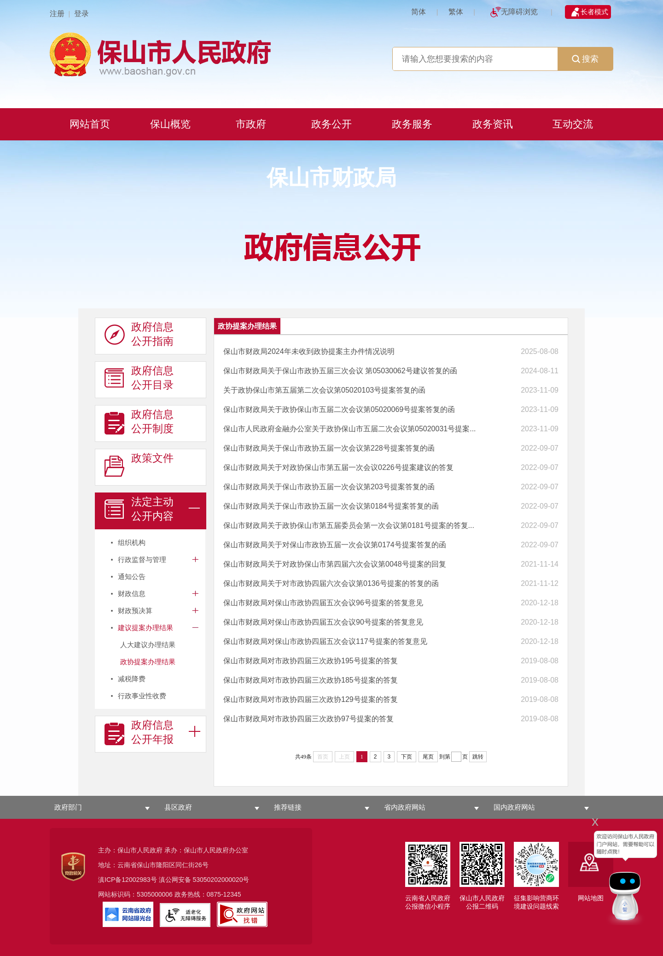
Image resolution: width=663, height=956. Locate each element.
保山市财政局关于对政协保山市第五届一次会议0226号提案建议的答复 (338, 467)
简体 (418, 12)
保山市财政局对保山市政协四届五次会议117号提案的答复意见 (325, 641)
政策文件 (139, 465)
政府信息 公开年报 (139, 732)
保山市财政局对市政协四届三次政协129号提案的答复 (310, 699)
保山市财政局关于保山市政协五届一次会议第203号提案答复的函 (329, 487)
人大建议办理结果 (147, 645)
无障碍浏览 (519, 12)
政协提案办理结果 (147, 662)
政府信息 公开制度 (139, 421)
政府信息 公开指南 (139, 334)
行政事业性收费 (142, 696)
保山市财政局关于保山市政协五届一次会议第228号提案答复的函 (329, 448)
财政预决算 (135, 610)
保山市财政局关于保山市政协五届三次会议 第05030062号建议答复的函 (340, 371)
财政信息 (131, 593)
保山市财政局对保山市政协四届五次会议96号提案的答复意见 (323, 603)
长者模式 (594, 12)
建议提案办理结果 (145, 628)
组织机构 (131, 542)
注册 (57, 13)
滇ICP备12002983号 (127, 879)
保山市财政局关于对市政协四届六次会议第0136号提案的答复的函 (331, 583)
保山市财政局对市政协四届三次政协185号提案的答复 (310, 680)
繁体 (455, 12)
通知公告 (131, 576)
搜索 (585, 58)
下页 (406, 756)
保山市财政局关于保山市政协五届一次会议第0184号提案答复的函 (331, 506)
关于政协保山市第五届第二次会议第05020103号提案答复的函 (324, 390)
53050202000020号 (220, 879)
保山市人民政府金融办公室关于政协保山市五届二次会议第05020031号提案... (349, 429)
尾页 (428, 756)
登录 (81, 13)
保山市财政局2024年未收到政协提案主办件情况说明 (309, 351)
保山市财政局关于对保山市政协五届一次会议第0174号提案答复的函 (334, 545)
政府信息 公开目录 (139, 378)
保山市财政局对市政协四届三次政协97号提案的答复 (308, 719)
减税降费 (131, 679)
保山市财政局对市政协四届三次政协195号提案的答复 (310, 661)
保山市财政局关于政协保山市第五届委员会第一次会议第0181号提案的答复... (348, 525)
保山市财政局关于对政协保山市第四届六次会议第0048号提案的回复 (334, 564)
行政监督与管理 (142, 559)
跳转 (477, 756)
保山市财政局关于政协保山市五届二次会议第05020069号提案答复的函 (339, 409)
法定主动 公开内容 (139, 509)
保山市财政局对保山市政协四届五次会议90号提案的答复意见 (323, 622)
